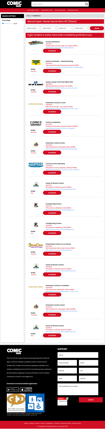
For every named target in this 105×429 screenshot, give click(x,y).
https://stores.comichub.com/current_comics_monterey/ (62, 170)
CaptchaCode (63, 401)
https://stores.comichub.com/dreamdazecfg (58, 250)
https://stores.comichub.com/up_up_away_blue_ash (61, 88)
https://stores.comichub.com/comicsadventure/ (60, 48)
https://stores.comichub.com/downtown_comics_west (62, 109)
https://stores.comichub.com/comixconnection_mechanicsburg (64, 67)
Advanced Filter (66, 423)
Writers (31, 423)
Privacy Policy (76, 423)
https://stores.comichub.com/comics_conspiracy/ (60, 128)
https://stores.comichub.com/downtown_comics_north (62, 292)
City (81, 371)
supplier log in (73, 10)
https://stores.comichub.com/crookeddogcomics (60, 210)
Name (61, 355)
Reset (97, 28)
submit (91, 400)
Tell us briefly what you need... (69, 386)
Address (61, 371)
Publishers (49, 423)
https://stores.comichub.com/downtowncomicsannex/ (61, 149)
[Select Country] (33, 28)
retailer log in (60, 10)
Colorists (57, 423)
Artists (26, 423)
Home (29, 16)
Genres (43, 423)
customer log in (33, 10)
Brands (37, 423)
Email (82, 363)
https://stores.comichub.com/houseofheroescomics (61, 189)
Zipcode (82, 378)
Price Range (6, 20)
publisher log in (46, 10)
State (60, 378)
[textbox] (60, 4)
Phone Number (64, 363)
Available (52, 51)
